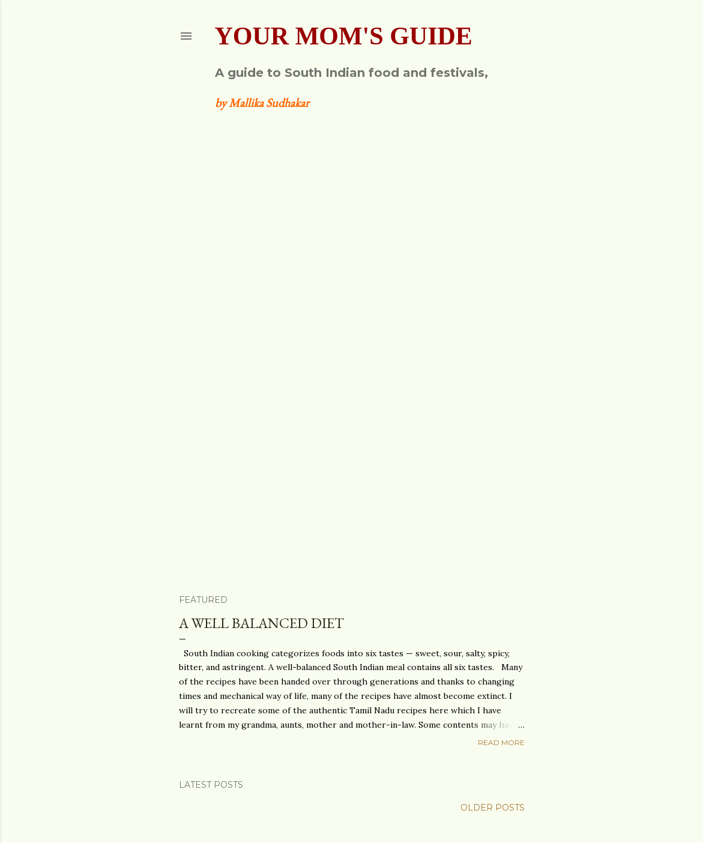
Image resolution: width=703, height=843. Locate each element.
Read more (501, 742)
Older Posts (492, 807)
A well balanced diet (261, 623)
